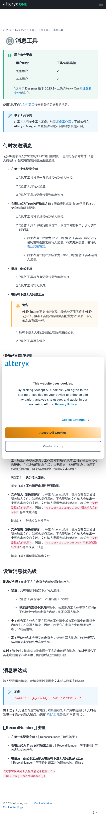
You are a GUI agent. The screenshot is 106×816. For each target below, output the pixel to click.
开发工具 (43, 30)
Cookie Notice (43, 803)
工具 (31, 30)
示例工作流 (63, 121)
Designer (20, 30)
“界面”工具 (52, 714)
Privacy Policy (66, 404)
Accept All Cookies (53, 432)
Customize (53, 446)
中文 (93, 812)
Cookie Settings (73, 419)
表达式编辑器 (36, 246)
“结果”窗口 (27, 104)
